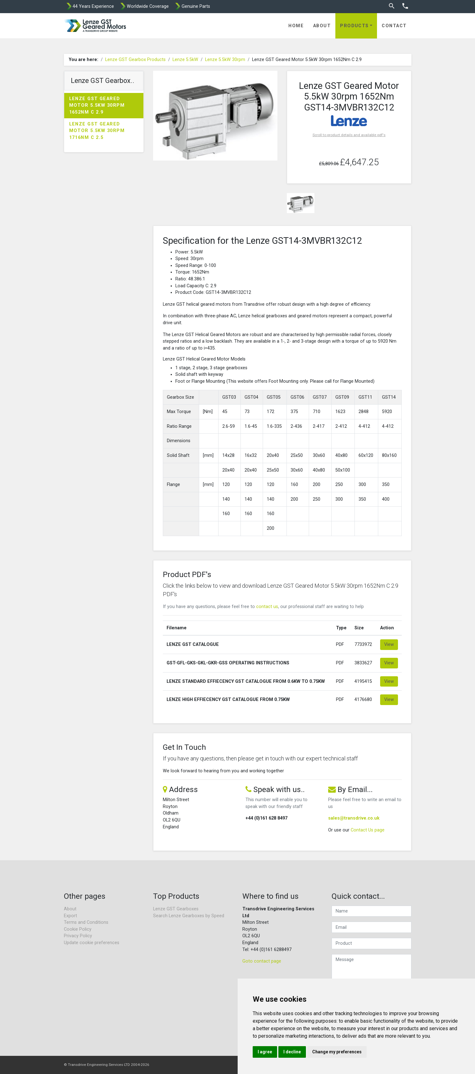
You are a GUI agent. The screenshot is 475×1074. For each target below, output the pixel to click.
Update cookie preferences (91, 942)
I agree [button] (265, 1051)
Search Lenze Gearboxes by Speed (188, 915)
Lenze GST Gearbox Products (135, 59)
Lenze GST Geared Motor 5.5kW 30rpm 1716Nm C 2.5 (97, 130)
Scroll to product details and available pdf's (348, 135)
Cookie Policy (77, 929)
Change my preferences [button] (337, 1051)
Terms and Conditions (86, 922)
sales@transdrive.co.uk (353, 818)
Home (296, 25)
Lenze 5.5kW (185, 59)
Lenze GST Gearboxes (176, 909)
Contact (394, 25)
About (322, 25)
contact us (267, 606)
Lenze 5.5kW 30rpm (225, 59)
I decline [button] (292, 1051)
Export (70, 915)
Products (354, 25)
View (389, 644)
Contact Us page (368, 830)
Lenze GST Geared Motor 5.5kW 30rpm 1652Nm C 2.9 (97, 105)
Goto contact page (261, 961)
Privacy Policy (78, 935)
